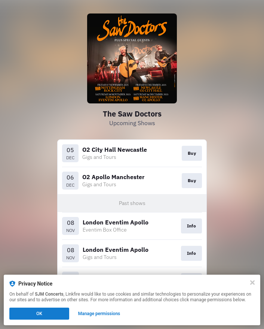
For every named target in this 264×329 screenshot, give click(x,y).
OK (39, 313)
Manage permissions (99, 313)
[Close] (252, 283)
